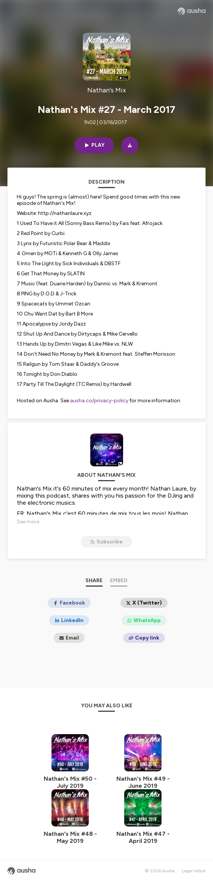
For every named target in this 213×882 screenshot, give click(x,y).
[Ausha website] (192, 11)
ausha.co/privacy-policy (99, 400)
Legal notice (194, 870)
